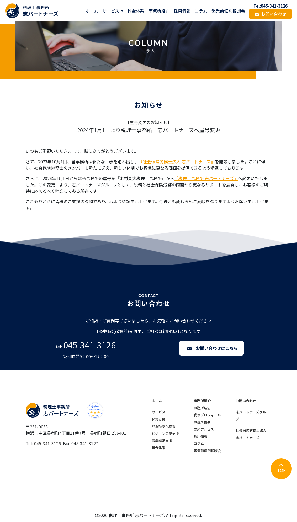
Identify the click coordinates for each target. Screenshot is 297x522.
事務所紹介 (158, 11)
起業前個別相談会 (228, 11)
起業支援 (158, 419)
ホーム (92, 11)
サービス (158, 412)
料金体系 (136, 11)
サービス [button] (111, 11)
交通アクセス (204, 429)
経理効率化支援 (164, 426)
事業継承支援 (162, 440)
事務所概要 (202, 421)
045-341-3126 (89, 345)
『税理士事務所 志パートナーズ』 (206, 178)
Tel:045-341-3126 (270, 6)
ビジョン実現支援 (165, 433)
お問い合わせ (270, 14)
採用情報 (182, 11)
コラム (201, 11)
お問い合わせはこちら (212, 348)
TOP (281, 470)
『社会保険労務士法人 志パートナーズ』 (177, 161)
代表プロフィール (207, 414)
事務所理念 (202, 407)
